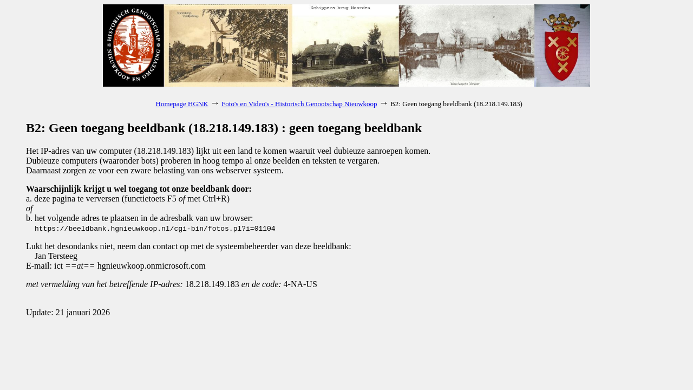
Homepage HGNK (182, 104)
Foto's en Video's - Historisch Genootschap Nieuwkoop (299, 104)
